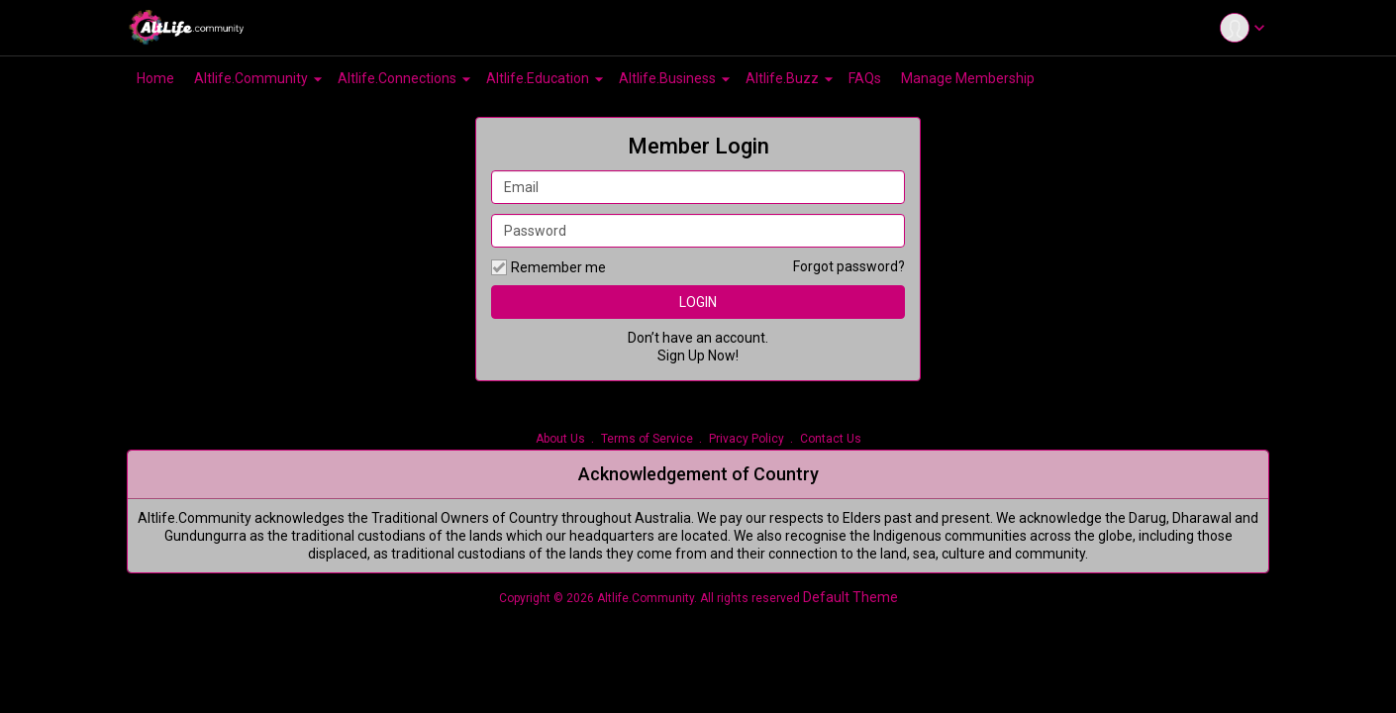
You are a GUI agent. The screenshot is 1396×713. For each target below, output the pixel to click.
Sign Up (681, 355)
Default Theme (850, 597)
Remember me (548, 267)
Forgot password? (849, 266)
